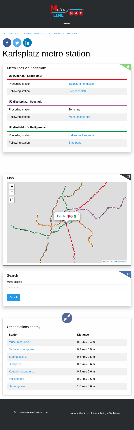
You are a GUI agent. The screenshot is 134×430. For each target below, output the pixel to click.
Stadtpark (75, 142)
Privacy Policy (98, 413)
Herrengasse (17, 386)
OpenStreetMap (119, 261)
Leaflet (106, 261)
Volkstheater (16, 378)
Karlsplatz (61, 216)
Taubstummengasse (81, 83)
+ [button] (12, 187)
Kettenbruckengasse (81, 135)
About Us (84, 413)
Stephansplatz (77, 91)
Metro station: (14, 281)
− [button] (12, 192)
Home (67, 23)
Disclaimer (114, 413)
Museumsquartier (79, 116)
